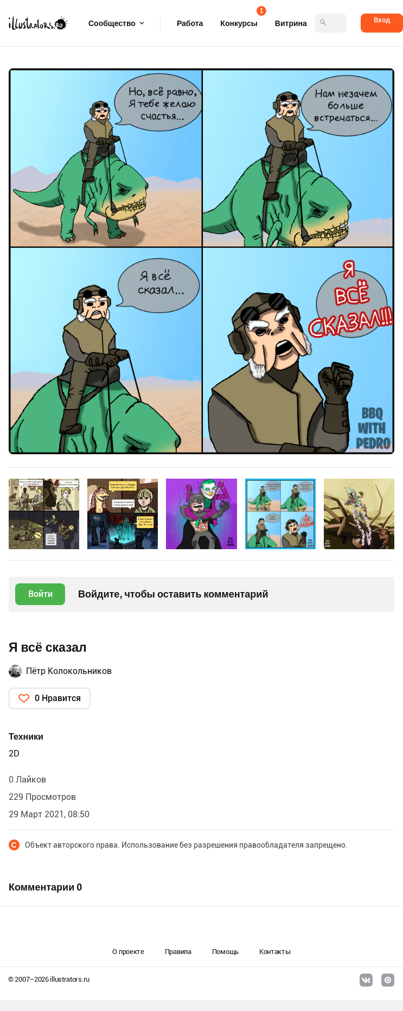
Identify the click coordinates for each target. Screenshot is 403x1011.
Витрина (291, 23)
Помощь (225, 952)
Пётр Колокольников (69, 671)
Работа (190, 23)
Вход (382, 20)
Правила (178, 952)
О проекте (128, 952)
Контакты (275, 952)
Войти (40, 594)
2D (14, 753)
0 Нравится (58, 698)
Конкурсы (238, 20)
